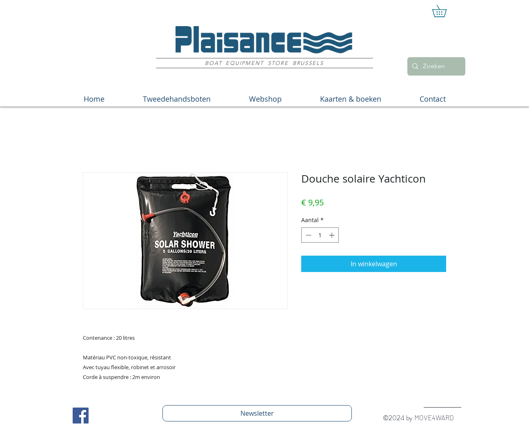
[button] (445, 11)
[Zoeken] (435, 66)
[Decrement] (307, 235)
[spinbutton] (320, 235)
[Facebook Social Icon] (81, 415)
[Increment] (332, 235)
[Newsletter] (257, 413)
